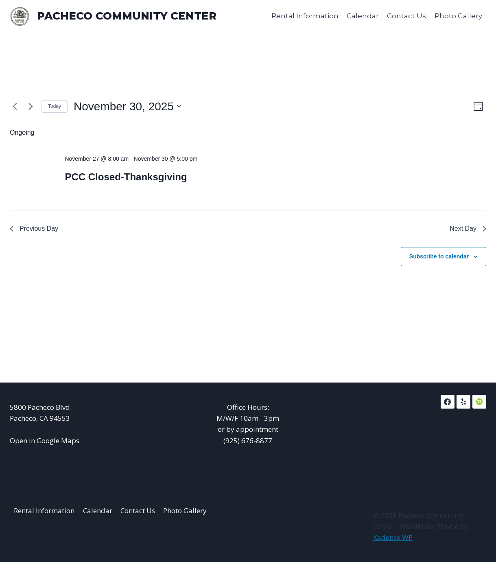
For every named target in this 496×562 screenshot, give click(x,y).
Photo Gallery (458, 16)
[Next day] (30, 106)
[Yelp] (463, 402)
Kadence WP (393, 537)
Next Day (468, 228)
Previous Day (34, 228)
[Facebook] (447, 402)
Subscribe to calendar (439, 256)
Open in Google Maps (44, 440)
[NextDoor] (479, 402)
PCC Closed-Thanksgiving (126, 176)
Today (54, 106)
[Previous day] (15, 106)
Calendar (363, 16)
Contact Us (406, 16)
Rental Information (305, 16)
